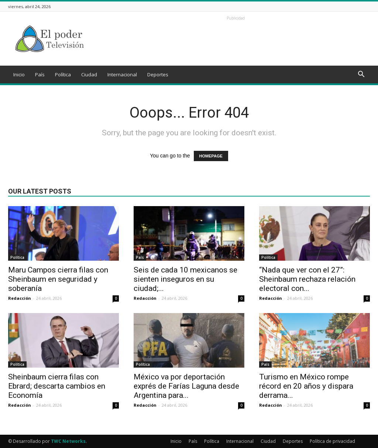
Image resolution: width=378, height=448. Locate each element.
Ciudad (89, 74)
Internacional (122, 74)
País (40, 74)
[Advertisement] (235, 39)
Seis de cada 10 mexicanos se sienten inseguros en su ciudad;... (185, 279)
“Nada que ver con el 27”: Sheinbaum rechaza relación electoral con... (307, 279)
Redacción (19, 298)
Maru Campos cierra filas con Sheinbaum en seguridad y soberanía (58, 279)
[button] (361, 75)
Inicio (19, 74)
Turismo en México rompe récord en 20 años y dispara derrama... (306, 386)
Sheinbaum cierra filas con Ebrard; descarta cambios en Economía (56, 386)
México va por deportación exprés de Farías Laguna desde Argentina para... (186, 386)
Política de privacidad (332, 441)
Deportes (157, 74)
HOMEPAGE (211, 156)
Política (63, 74)
